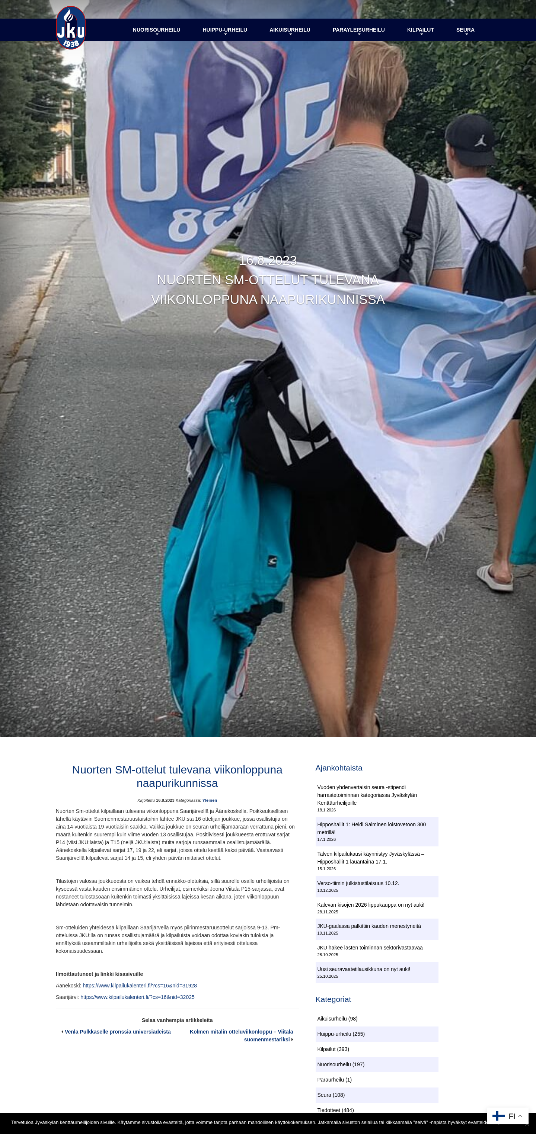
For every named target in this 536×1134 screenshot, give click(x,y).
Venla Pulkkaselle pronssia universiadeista (118, 1032)
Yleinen (209, 800)
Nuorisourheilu (157, 31)
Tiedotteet (329, 1110)
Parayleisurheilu (359, 31)
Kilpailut (420, 31)
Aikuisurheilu (289, 31)
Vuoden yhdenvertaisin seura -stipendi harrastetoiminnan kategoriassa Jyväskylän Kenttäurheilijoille (367, 795)
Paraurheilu (331, 1080)
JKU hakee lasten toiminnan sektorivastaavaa (370, 948)
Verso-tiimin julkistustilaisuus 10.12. (358, 883)
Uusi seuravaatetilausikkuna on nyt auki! (364, 969)
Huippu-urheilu (224, 31)
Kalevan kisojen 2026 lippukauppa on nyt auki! (371, 905)
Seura (465, 31)
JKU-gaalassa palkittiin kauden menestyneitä (369, 926)
